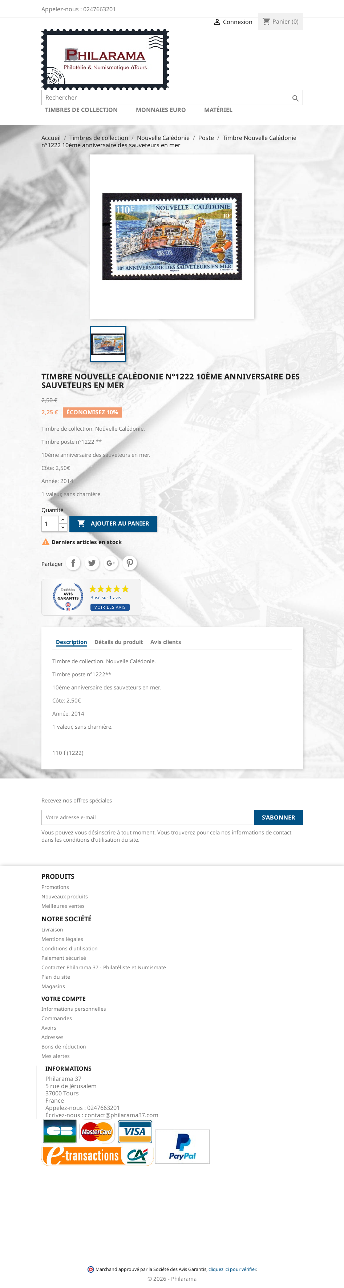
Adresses (52, 1037)
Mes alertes (55, 1055)
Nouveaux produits (64, 896)
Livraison (52, 929)
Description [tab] (71, 641)
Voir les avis (110, 607)
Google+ (111, 563)
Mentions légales (62, 938)
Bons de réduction (63, 1046)
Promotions (55, 887)
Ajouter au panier (113, 523)
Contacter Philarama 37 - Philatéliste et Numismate (103, 967)
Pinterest (129, 563)
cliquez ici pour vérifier (232, 1269)
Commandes (56, 1018)
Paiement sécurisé (63, 957)
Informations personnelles (73, 1008)
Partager (73, 563)
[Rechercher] (172, 97)
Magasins (53, 986)
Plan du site (55, 976)
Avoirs (48, 1027)
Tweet (92, 563)
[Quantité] (50, 524)
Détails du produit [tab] (118, 641)
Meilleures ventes (63, 905)
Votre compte (63, 999)
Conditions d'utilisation (69, 948)
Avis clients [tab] (165, 641)
